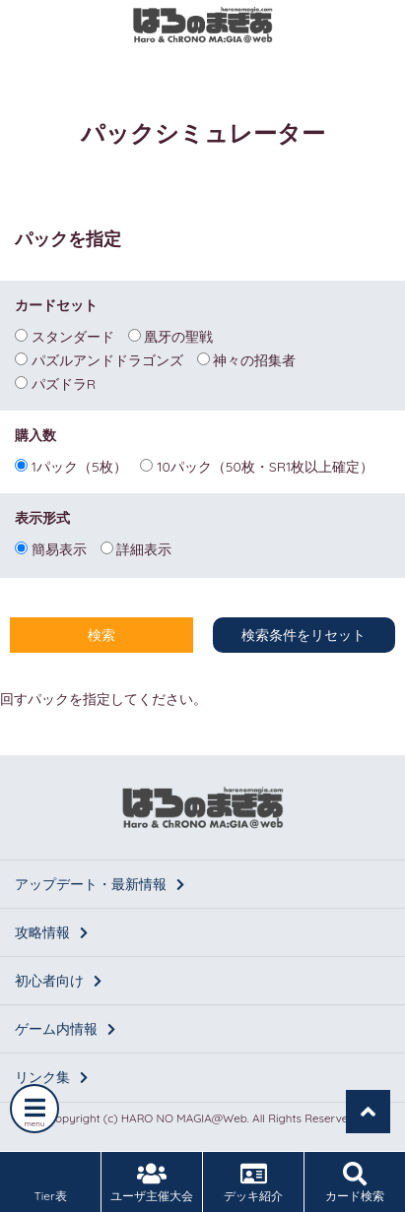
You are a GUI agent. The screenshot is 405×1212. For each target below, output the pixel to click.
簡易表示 (51, 548)
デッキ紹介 (253, 1182)
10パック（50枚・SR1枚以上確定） (256, 466)
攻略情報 (51, 932)
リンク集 (51, 1077)
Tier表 (50, 1182)
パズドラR (55, 383)
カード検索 (354, 1182)
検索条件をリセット (303, 635)
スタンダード (64, 336)
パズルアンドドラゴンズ (99, 359)
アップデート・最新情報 (99, 884)
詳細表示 (136, 548)
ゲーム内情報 (65, 1029)
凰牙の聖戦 (171, 336)
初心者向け (58, 980)
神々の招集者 (247, 359)
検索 (101, 635)
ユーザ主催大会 (151, 1182)
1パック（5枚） (71, 466)
